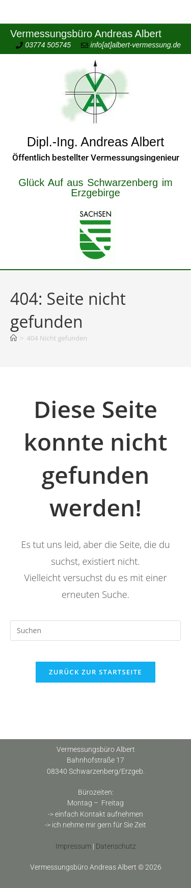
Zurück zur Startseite (95, 671)
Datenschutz (116, 846)
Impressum (73, 846)
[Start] (13, 338)
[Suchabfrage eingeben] (95, 630)
